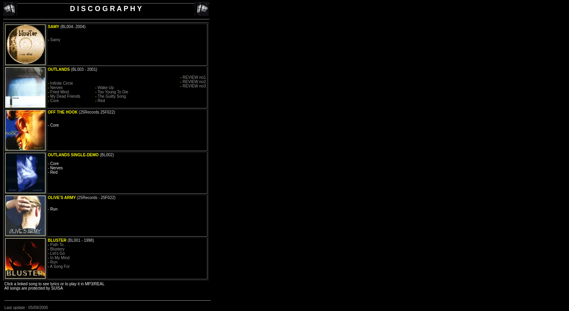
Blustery (57, 249)
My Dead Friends (65, 96)
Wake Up (106, 87)
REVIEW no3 (194, 86)
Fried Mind (59, 92)
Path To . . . (60, 245)
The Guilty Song (112, 96)
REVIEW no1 (194, 77)
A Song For (60, 266)
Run (53, 262)
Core (54, 101)
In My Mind (60, 258)
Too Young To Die (113, 92)
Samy (55, 40)
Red (101, 101)
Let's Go (57, 253)
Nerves (56, 87)
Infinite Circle (61, 83)
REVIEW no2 (194, 82)
